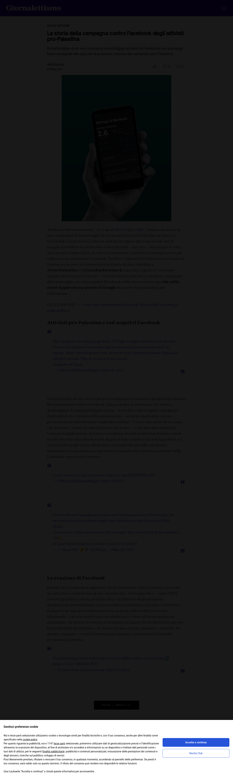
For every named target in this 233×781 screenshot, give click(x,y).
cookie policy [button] (30, 739)
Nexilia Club (196, 753)
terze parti (59, 743)
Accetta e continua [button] (196, 742)
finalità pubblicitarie (53, 751)
